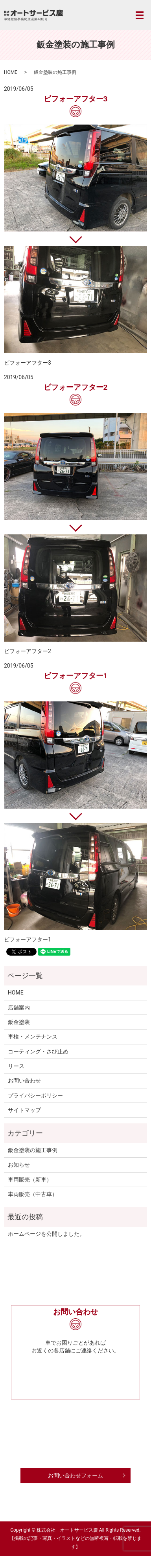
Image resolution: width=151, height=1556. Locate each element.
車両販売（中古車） (32, 1194)
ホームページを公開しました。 (46, 1234)
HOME (10, 72)
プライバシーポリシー (35, 1095)
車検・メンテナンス (32, 1036)
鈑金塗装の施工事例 (32, 1150)
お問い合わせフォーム (75, 1475)
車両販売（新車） (30, 1179)
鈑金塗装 (19, 1022)
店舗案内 (19, 1007)
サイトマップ (24, 1110)
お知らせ (19, 1164)
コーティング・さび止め (38, 1051)
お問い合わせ (24, 1080)
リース (16, 1066)
